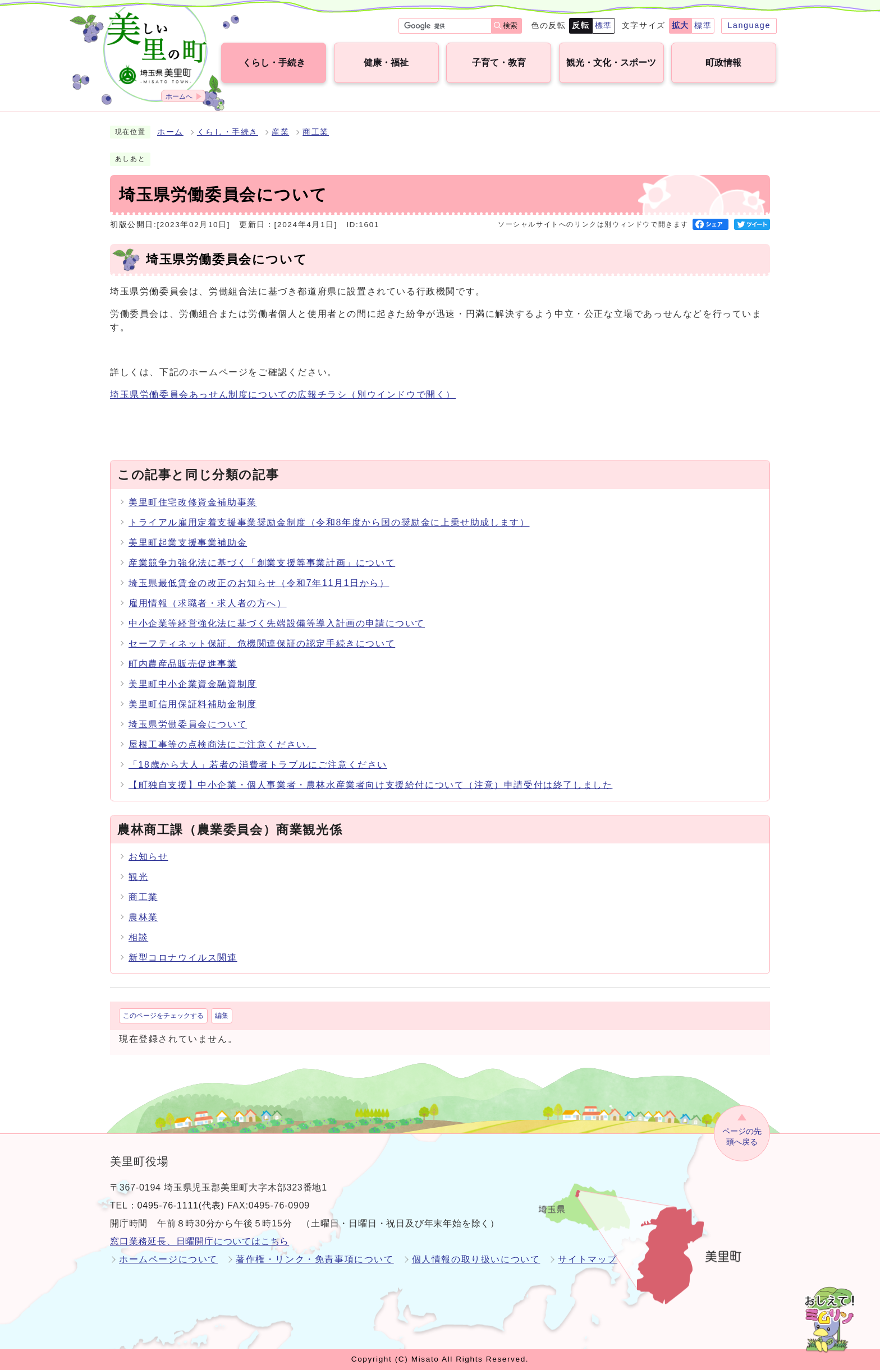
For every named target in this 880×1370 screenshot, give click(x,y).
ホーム (170, 132)
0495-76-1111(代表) (181, 1205)
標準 (603, 25)
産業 (280, 132)
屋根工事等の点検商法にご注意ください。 (222, 744)
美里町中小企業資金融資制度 (193, 684)
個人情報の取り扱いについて (476, 1259)
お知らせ (148, 856)
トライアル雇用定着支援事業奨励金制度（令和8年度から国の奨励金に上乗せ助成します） (329, 522)
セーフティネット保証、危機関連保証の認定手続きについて (262, 643)
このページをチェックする (163, 1016)
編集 (221, 1016)
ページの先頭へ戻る (742, 1136)
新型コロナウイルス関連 (183, 957)
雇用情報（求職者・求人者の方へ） (208, 603)
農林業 (143, 917)
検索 (510, 25)
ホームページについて (168, 1259)
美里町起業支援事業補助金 (188, 542)
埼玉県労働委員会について (188, 724)
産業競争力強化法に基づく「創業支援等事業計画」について (262, 563)
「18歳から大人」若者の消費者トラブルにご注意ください (258, 764)
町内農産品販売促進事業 (183, 663)
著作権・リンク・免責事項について (315, 1259)
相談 (138, 937)
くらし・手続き (227, 132)
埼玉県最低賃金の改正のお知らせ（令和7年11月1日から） (259, 583)
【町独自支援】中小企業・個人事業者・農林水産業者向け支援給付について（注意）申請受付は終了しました (370, 785)
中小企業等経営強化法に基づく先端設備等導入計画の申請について (277, 623)
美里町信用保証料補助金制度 (193, 704)
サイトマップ (587, 1259)
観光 (138, 877)
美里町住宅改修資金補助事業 (193, 502)
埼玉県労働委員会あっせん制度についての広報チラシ (283, 394)
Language (749, 25)
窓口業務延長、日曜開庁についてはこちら (199, 1241)
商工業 (315, 132)
